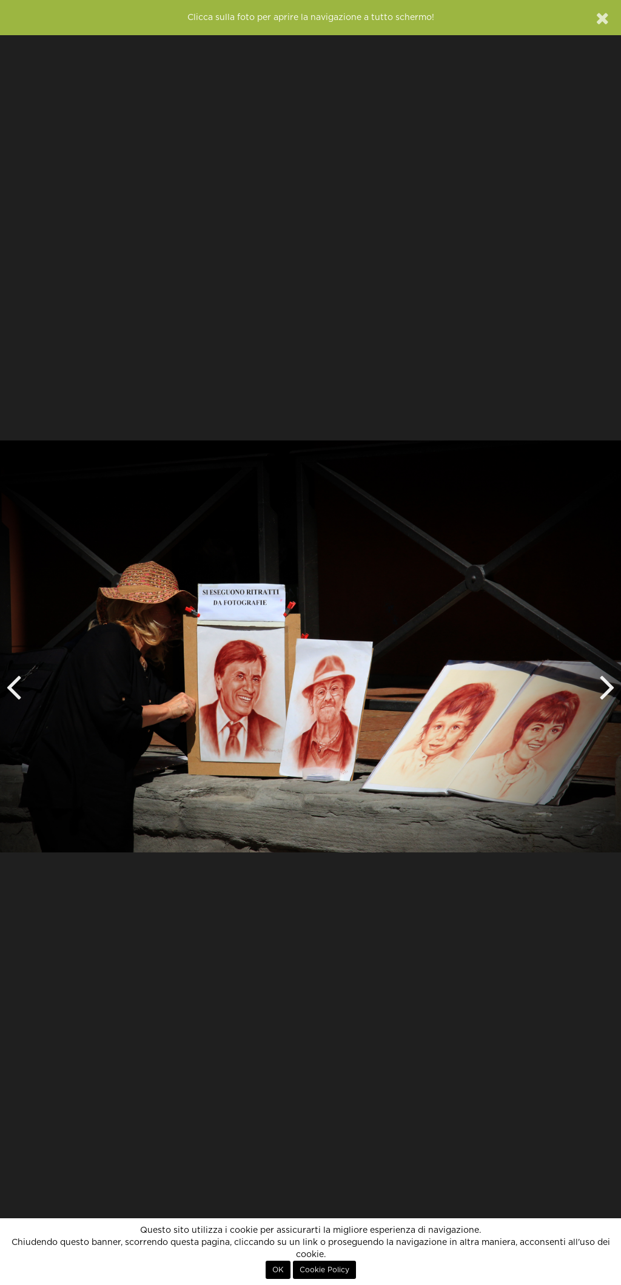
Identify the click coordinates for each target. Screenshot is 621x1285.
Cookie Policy (324, 1269)
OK (278, 1269)
